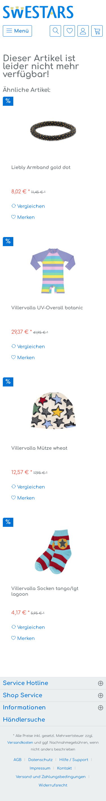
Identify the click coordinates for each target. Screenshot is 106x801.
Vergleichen (28, 206)
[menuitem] (16, 31)
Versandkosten (20, 743)
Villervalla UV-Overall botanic (47, 307)
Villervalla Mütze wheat (39, 448)
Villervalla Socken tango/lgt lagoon (44, 591)
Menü (17, 30)
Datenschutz (40, 760)
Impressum (40, 768)
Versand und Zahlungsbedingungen (51, 777)
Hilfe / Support (73, 760)
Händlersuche (24, 720)
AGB (17, 760)
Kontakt (64, 768)
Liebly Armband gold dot (40, 167)
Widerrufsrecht (53, 785)
